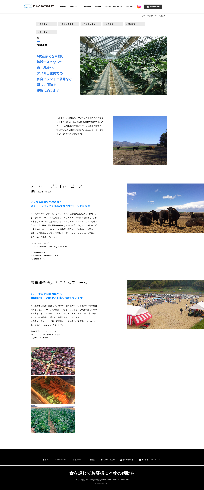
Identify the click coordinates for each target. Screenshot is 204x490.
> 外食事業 (108, 24)
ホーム (47, 460)
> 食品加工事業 (66, 24)
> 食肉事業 (42, 24)
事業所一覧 (87, 7)
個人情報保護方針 (108, 460)
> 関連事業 (130, 24)
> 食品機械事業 (88, 24)
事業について (75, 7)
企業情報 (63, 7)
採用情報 (98, 7)
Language (129, 6)
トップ (142, 16)
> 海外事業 (152, 24)
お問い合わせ (128, 460)
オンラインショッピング (114, 7)
